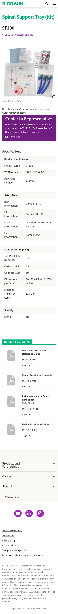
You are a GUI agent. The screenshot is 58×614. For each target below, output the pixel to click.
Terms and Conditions (12, 530)
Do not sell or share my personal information (22, 555)
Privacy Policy (8, 540)
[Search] (47, 4)
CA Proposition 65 (10, 545)
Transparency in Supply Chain (15, 550)
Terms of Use (8, 535)
